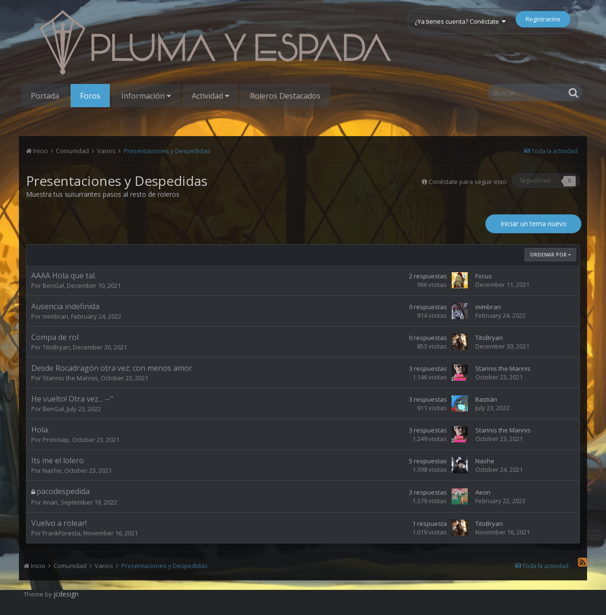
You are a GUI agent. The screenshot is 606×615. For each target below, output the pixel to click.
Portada (45, 96)
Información (146, 96)
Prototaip (56, 439)
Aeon (482, 492)
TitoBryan (56, 347)
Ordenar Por (550, 254)
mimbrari (55, 316)
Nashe (52, 470)
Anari (50, 502)
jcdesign (66, 593)
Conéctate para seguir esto (467, 181)
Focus (483, 276)
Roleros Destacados (285, 96)
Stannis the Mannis (70, 378)
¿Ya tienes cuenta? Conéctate (460, 21)
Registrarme (543, 19)
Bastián (486, 399)
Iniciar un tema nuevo (533, 223)
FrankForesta (61, 533)
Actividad (210, 96)
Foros (90, 96)
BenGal (53, 285)
